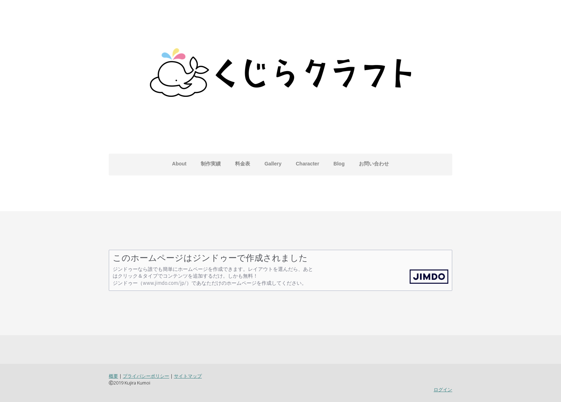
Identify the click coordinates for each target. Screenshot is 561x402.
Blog (339, 164)
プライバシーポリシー (146, 376)
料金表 (242, 164)
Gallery (272, 164)
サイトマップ (188, 376)
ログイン (443, 389)
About (179, 164)
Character (307, 164)
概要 (113, 376)
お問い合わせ (374, 164)
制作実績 (211, 164)
